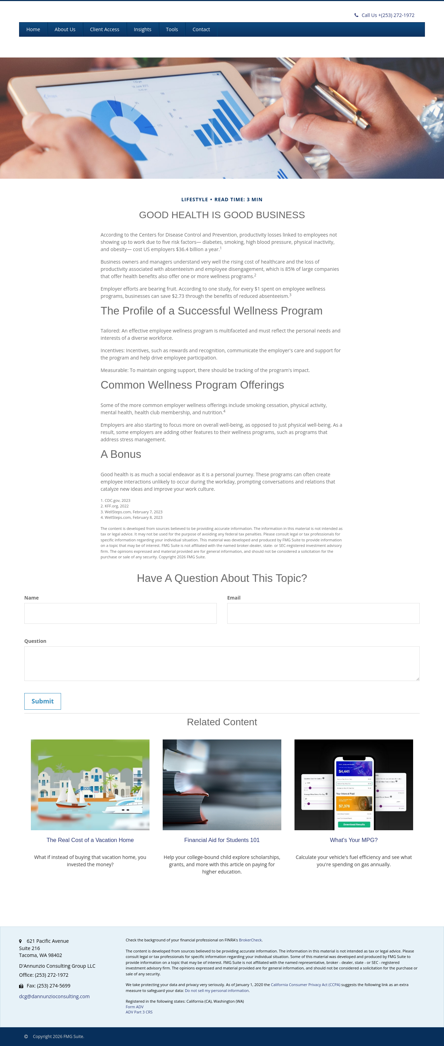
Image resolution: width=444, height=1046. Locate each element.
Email (234, 597)
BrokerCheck (250, 939)
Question (35, 641)
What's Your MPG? (354, 840)
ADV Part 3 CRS (139, 1011)
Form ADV (135, 1006)
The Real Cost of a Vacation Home (90, 840)
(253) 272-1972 (385, 15)
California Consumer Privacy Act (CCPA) (305, 984)
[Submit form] (42, 701)
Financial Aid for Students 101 (221, 840)
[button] (65, 29)
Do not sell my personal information (217, 990)
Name (31, 597)
